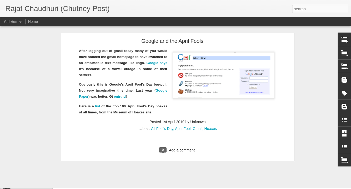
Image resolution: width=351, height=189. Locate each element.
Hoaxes (210, 96)
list (97, 74)
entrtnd (120, 64)
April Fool (182, 96)
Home (33, 21)
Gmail (197, 96)
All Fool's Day (162, 96)
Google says (157, 31)
